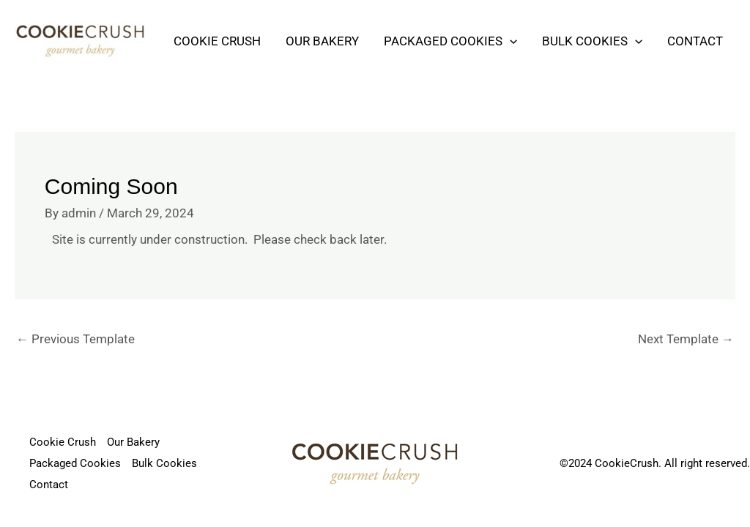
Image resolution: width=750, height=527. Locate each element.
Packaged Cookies (450, 41)
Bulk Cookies (592, 41)
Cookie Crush (217, 41)
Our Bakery (322, 41)
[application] (509, 41)
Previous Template (75, 339)
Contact (695, 41)
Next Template (686, 339)
